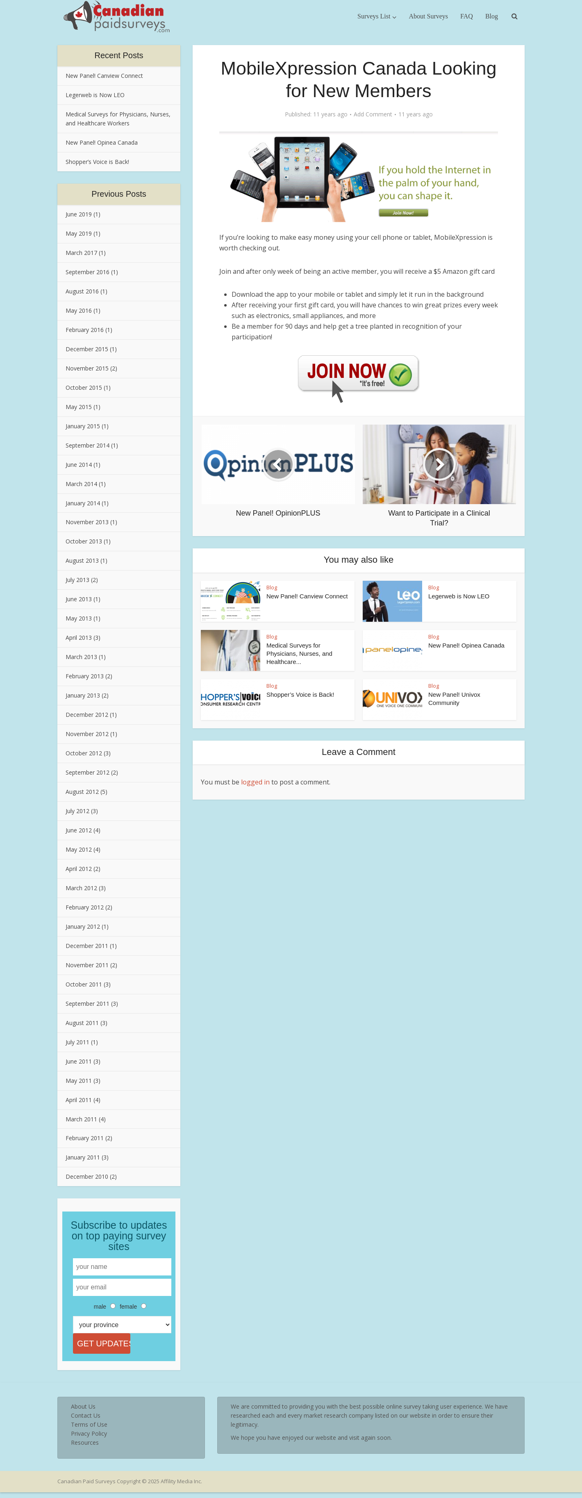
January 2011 (83, 1157)
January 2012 (83, 926)
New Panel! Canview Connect (104, 76)
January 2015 (83, 426)
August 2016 (82, 291)
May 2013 (79, 618)
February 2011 (85, 1138)
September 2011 (87, 1003)
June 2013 (79, 599)
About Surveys (428, 16)
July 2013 (77, 580)
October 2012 (84, 753)
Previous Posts (118, 193)
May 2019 (79, 233)
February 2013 (85, 676)
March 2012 (81, 888)
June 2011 (79, 1061)
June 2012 (79, 830)
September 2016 (87, 272)
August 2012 (82, 792)
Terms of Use (89, 1430)
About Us (83, 1412)
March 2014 (81, 484)
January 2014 (83, 503)
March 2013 (81, 657)
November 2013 (87, 522)
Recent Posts (119, 55)
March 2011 (81, 1119)
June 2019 (79, 214)
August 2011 (82, 1023)
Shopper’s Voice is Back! (97, 162)
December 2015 (87, 349)
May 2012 (79, 849)
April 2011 (79, 1100)
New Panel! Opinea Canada (102, 142)
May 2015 (79, 407)
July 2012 (77, 811)
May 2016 (79, 310)
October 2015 (84, 387)
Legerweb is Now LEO (95, 95)
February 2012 (85, 907)
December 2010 (87, 1176)
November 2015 (87, 368)
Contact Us (85, 1421)
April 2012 (79, 869)
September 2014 (87, 445)
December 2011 (87, 946)
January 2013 (83, 695)
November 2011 (87, 965)
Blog (491, 16)
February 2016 (85, 330)
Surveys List (373, 16)
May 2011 (79, 1080)
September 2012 (87, 772)
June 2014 (79, 464)
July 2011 (77, 1042)
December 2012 (87, 714)
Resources (85, 1448)
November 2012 (87, 734)
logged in (255, 782)
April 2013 (79, 637)
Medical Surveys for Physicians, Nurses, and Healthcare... (299, 654)
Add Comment (373, 114)
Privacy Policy (89, 1439)
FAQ (466, 16)
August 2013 (82, 560)
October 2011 (84, 984)
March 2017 (81, 253)
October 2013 (84, 541)
